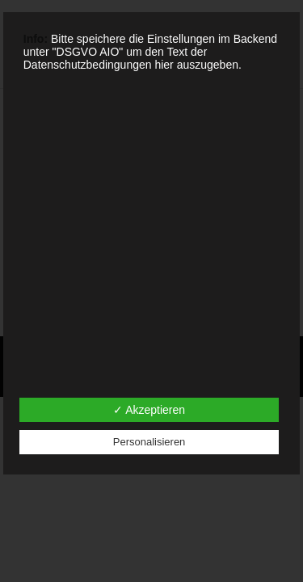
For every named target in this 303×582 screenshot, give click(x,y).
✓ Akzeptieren (149, 409)
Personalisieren (149, 442)
